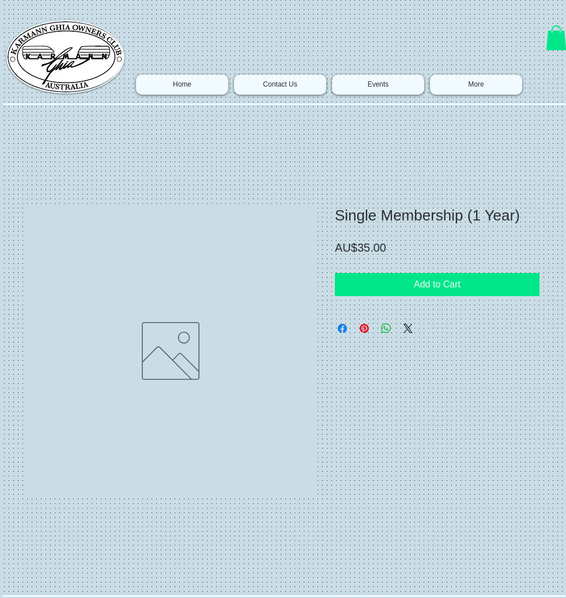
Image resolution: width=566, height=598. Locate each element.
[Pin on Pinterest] (364, 328)
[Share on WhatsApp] (386, 328)
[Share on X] (408, 328)
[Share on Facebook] (342, 328)
